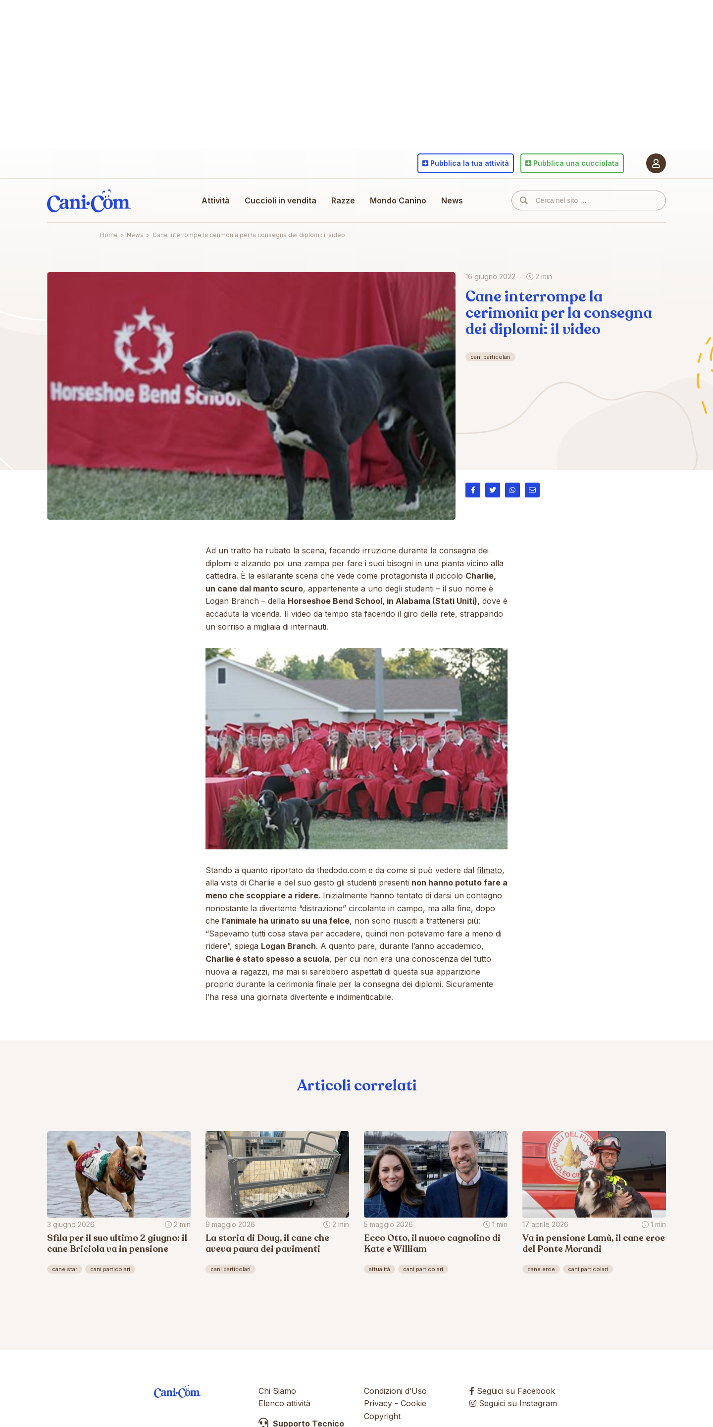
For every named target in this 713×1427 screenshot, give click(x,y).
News (452, 200)
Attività (216, 200)
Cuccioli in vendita (280, 200)
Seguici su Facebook (512, 1391)
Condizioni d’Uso (395, 1391)
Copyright (382, 1416)
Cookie (413, 1403)
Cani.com (89, 200)
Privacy (378, 1403)
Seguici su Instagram (513, 1403)
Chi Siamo (277, 1391)
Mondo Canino (398, 200)
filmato (489, 870)
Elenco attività (284, 1403)
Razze (343, 200)
